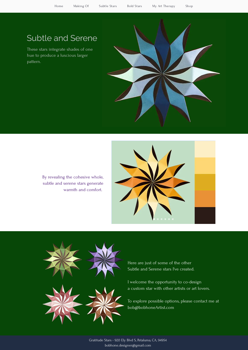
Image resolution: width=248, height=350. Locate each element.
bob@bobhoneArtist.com (151, 307)
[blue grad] (161, 219)
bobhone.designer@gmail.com (128, 345)
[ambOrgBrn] (165, 219)
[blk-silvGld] (169, 219)
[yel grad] (154, 219)
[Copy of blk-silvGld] (172, 219)
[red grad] (158, 219)
